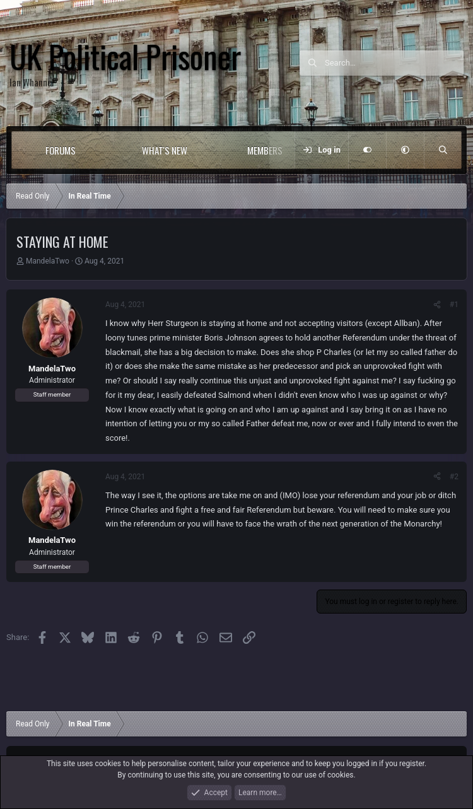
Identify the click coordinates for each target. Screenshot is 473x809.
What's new (164, 150)
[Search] (394, 63)
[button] (101, 150)
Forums (60, 150)
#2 (454, 476)
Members (265, 150)
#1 (454, 304)
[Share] (437, 304)
